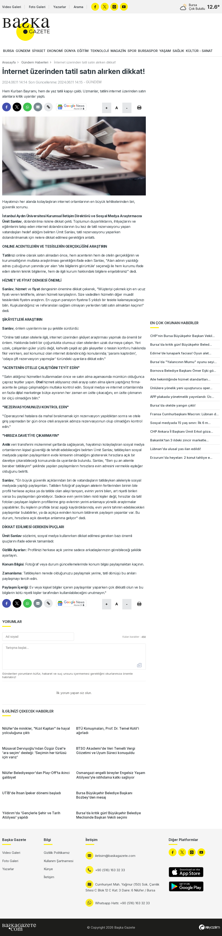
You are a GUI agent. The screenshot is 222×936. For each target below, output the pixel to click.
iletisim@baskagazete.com (115, 856)
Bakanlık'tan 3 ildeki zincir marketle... (179, 440)
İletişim (49, 877)
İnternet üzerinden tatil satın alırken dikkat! (85, 62)
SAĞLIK (178, 51)
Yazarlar (59, 7)
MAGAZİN (118, 51)
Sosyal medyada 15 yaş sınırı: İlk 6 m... (180, 423)
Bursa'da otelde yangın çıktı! (172, 405)
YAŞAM (165, 51)
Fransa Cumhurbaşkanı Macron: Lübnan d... (184, 414)
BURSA (8, 51)
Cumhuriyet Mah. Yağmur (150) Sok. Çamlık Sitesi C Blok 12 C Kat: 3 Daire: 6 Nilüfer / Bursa (122, 887)
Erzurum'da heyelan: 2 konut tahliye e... (181, 457)
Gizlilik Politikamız (57, 853)
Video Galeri (11, 7)
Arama (78, 7)
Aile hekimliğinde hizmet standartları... (180, 379)
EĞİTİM (83, 51)
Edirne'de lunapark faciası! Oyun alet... (180, 353)
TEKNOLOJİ (99, 51)
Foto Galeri (37, 7)
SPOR (132, 51)
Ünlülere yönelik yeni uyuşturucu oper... (181, 388)
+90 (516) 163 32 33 (110, 870)
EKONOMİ (55, 51)
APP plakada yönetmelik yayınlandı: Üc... (182, 397)
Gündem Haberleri (34, 62)
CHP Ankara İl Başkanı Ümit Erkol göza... (181, 431)
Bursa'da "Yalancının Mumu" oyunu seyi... (183, 362)
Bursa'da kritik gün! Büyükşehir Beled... (181, 344)
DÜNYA (70, 51)
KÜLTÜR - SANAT (199, 51)
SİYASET (38, 51)
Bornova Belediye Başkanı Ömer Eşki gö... (183, 371)
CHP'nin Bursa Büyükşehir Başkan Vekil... (182, 336)
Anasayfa (9, 62)
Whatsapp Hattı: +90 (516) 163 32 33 (122, 903)
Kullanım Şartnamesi (58, 861)
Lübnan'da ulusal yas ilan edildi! (175, 449)
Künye (48, 869)
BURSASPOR (148, 51)
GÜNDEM (23, 51)
